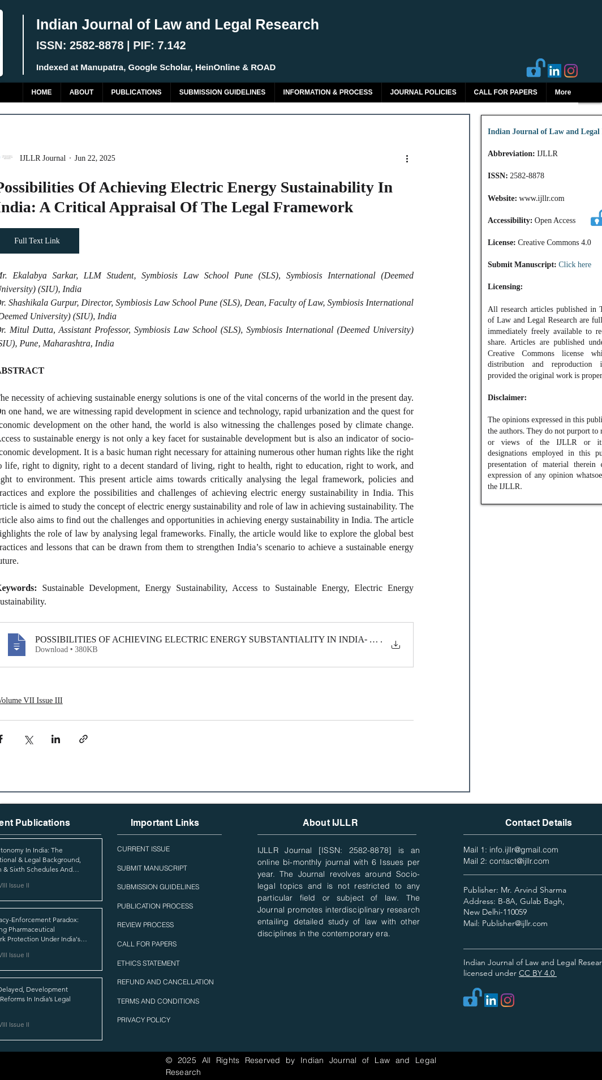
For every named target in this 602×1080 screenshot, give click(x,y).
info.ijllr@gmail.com (523, 850)
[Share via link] (83, 739)
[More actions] (407, 158)
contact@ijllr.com (519, 861)
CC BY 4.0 (538, 973)
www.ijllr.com (542, 198)
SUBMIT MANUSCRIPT (152, 868)
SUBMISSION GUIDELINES (158, 886)
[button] (136, 92)
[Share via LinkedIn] (55, 739)
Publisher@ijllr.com (515, 923)
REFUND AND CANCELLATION (165, 982)
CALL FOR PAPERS (147, 944)
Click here (574, 264)
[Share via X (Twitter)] (28, 739)
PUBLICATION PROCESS (155, 906)
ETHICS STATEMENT (148, 963)
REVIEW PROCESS (145, 924)
